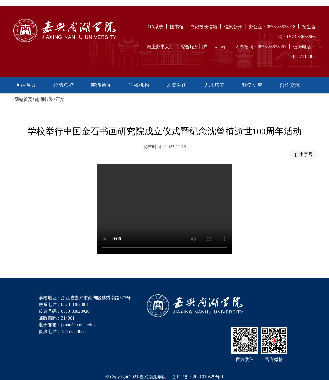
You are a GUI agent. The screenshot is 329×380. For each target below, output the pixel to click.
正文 (60, 99)
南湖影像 (44, 99)
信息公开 (233, 26)
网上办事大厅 (160, 46)
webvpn (221, 46)
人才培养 (214, 85)
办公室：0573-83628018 (272, 26)
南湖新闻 (101, 85)
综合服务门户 (194, 46)
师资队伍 (176, 85)
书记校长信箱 (203, 26)
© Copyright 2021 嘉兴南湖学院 (135, 377)
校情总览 (63, 85)
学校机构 (139, 85)
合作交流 (290, 85)
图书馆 (176, 26)
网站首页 (25, 85)
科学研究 (252, 85)
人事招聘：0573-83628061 (260, 46)
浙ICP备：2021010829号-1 (197, 377)
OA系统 (155, 26)
